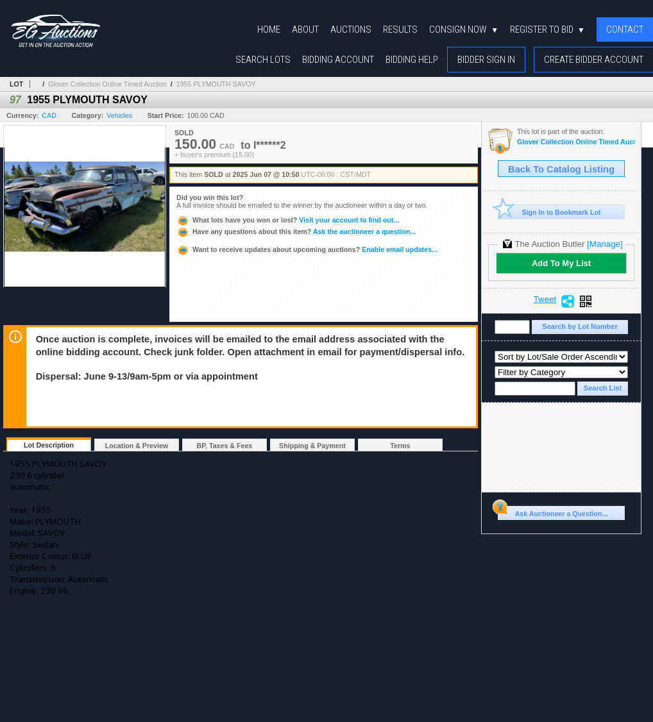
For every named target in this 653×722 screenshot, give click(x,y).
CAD (49, 115)
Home (268, 29)
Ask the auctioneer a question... (296, 231)
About (305, 29)
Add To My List (561, 263)
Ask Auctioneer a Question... (552, 511)
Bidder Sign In (486, 59)
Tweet (545, 299)
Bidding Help (412, 59)
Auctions (350, 29)
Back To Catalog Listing (561, 169)
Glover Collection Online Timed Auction (107, 84)
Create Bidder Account (593, 59)
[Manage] (604, 244)
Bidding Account (338, 59)
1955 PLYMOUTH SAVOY (216, 84)
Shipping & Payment (312, 445)
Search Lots (263, 59)
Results (400, 29)
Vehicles (119, 115)
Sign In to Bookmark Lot (549, 212)
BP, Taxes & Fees (225, 445)
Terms (400, 445)
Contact (624, 29)
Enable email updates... (306, 249)
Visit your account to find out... (287, 220)
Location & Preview (136, 445)
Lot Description (49, 445)
